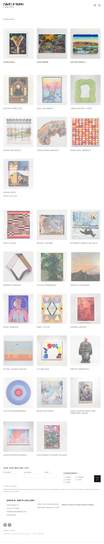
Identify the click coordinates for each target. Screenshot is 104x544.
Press (79, 480)
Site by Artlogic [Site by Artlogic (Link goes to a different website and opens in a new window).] (38, 533)
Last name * (28, 472)
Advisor (68, 477)
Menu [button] (99, 5)
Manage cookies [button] (9, 530)
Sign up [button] (97, 479)
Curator (68, 480)
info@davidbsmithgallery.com (17, 511)
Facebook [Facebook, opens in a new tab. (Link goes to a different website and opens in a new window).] (9, 525)
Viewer (68, 482)
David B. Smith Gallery (13, 5)
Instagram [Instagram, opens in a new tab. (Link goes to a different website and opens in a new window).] (5, 525)
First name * (7, 472)
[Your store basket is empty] (95, 5)
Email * (46, 472)
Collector (81, 477)
